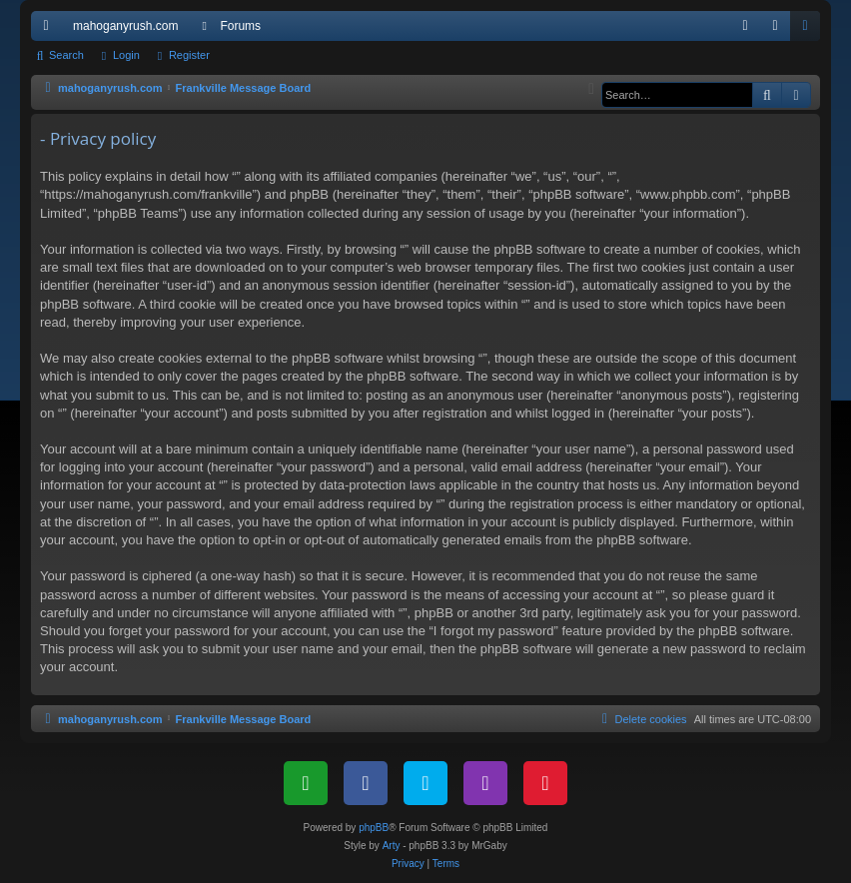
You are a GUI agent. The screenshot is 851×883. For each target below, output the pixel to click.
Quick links (50, 30)
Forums (240, 26)
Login (126, 55)
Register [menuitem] (809, 30)
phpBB (374, 827)
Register (189, 55)
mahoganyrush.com (125, 26)
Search (66, 55)
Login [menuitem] (779, 30)
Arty (392, 845)
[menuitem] (745, 26)
